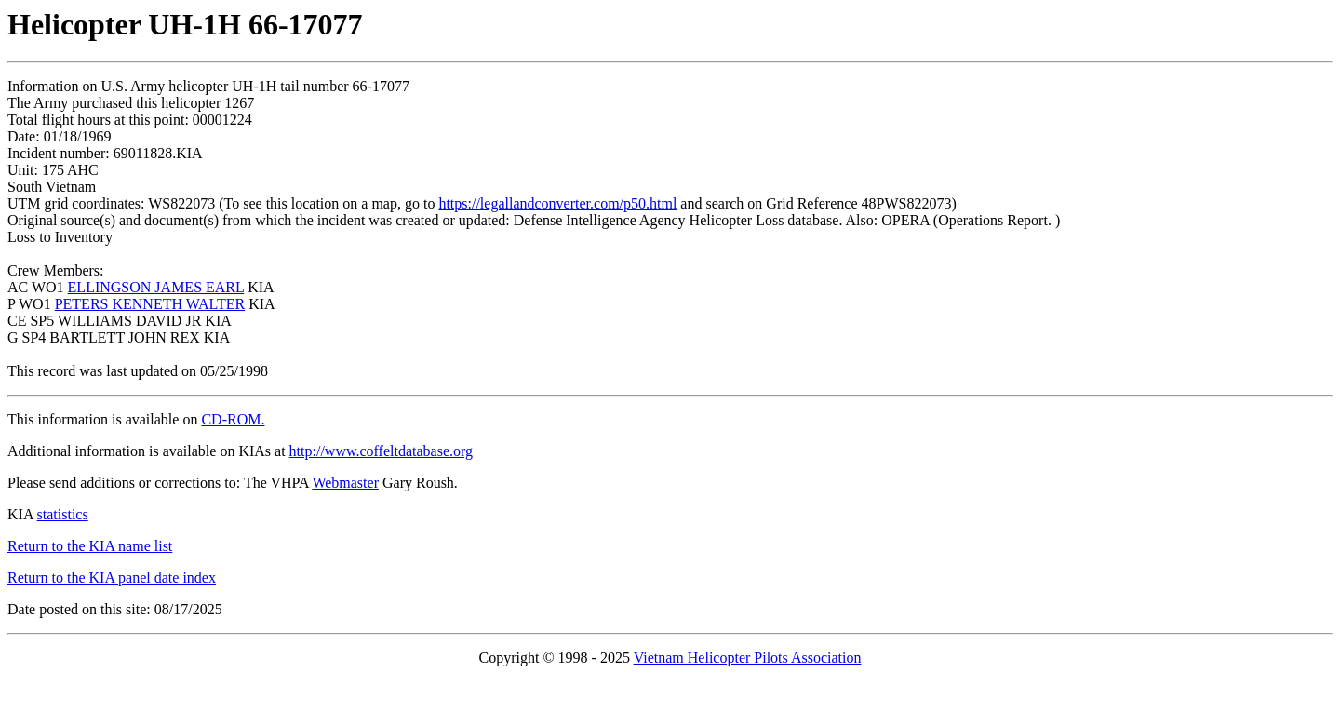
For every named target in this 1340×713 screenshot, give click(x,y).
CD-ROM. (232, 419)
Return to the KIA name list (89, 546)
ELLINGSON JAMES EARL (156, 287)
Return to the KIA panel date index (111, 577)
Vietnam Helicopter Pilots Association (748, 658)
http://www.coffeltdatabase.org (381, 451)
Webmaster (345, 483)
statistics (62, 514)
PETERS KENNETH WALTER (150, 304)
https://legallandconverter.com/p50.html (557, 203)
